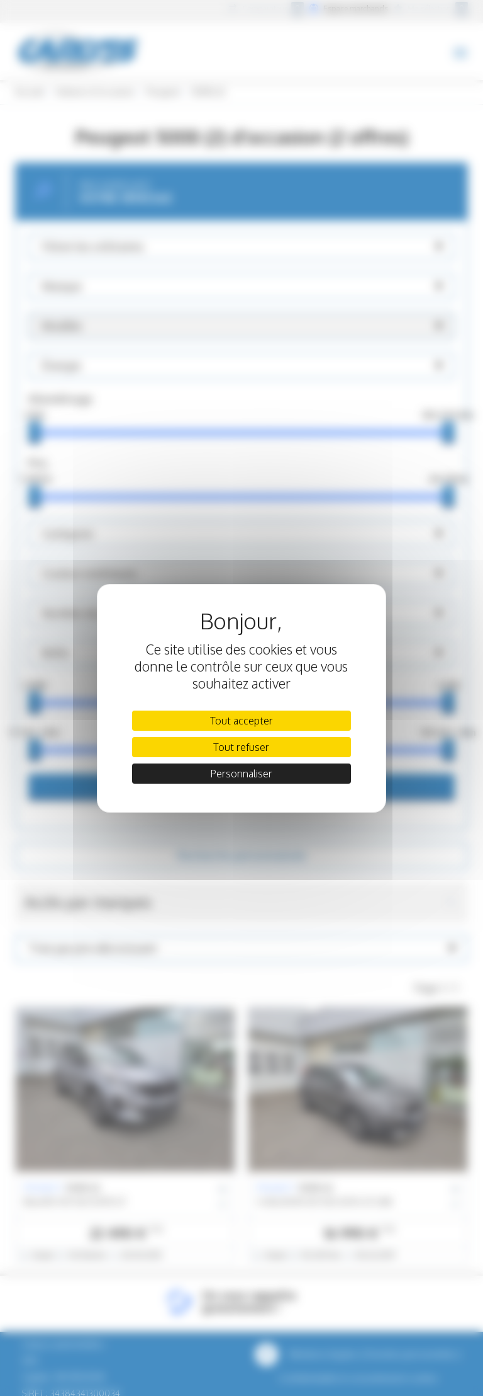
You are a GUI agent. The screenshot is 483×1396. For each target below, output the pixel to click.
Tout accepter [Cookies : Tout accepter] (241, 720)
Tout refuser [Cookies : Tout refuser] (241, 747)
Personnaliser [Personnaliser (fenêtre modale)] (241, 773)
